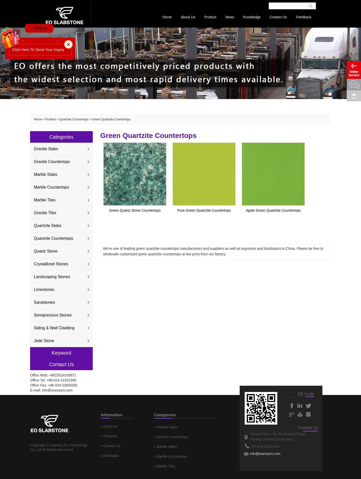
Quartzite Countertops (73, 119)
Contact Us (278, 17)
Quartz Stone (45, 251)
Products (110, 436)
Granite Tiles (45, 213)
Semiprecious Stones (53, 315)
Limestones (44, 289)
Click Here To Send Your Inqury (38, 49)
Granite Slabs (46, 149)
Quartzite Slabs (47, 225)
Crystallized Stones (51, 264)
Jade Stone (44, 341)
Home (167, 17)
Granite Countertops (52, 161)
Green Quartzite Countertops (111, 119)
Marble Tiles (44, 200)
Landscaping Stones (52, 277)
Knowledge (251, 17)
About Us (188, 17)
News (229, 17)
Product (210, 17)
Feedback (303, 17)
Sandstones (44, 302)
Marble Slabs (45, 174)
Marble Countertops (51, 187)
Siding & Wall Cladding (54, 328)
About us (110, 426)
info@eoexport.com (57, 390)
